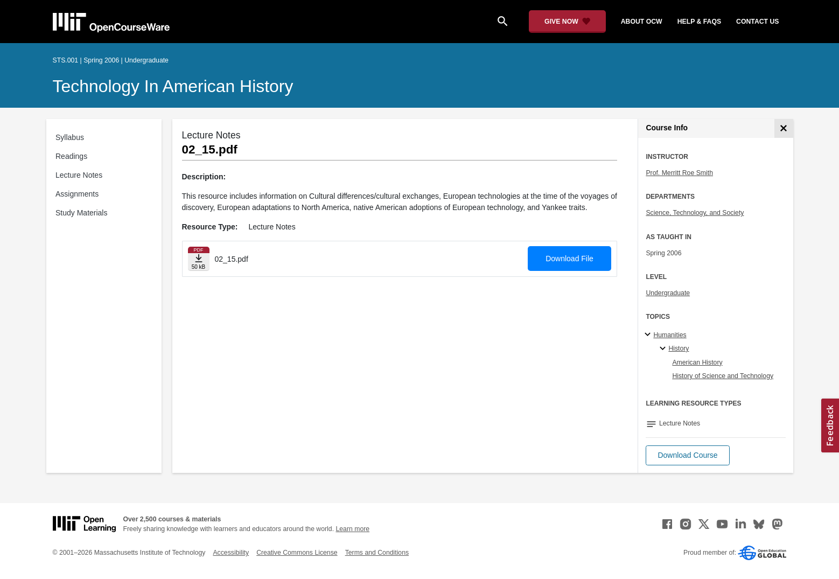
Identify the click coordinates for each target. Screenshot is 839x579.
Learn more (352, 529)
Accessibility (231, 552)
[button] (687, 455)
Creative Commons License (296, 552)
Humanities (669, 335)
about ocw (641, 21)
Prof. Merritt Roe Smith (679, 173)
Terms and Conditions (377, 552)
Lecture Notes (78, 175)
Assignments (77, 194)
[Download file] (198, 259)
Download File (569, 258)
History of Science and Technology (722, 376)
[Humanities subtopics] (649, 335)
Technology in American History (173, 86)
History (678, 348)
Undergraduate (668, 293)
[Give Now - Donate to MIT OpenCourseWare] (567, 21)
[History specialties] (664, 349)
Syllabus (69, 137)
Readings (71, 156)
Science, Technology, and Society (695, 213)
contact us (757, 21)
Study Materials (81, 212)
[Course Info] (783, 128)
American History (697, 362)
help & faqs (699, 21)
